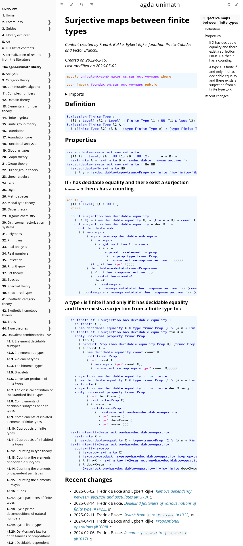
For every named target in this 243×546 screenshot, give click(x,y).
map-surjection (131, 272)
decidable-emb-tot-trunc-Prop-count (125, 268)
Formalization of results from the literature (21, 57)
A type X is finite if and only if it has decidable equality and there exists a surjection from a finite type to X (223, 78)
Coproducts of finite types (26, 430)
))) (126, 424)
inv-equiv (104, 240)
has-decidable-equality (119, 220)
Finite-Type (138, 121)
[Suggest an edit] (236, 4)
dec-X (160, 224)
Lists (8, 183)
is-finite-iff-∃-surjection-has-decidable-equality (120, 432)
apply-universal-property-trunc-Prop (110, 336)
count (186, 220)
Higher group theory (20, 170)
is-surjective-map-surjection (139, 260)
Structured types (17, 293)
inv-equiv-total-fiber (124, 288)
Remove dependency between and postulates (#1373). (132, 494)
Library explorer (16, 35)
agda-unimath (160, 4)
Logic (8, 189)
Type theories (15, 328)
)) (183, 288)
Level (88, 121)
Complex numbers (18, 93)
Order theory (14, 209)
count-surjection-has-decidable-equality (110, 216)
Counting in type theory (29, 451)
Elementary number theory (20, 108)
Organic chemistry (18, 216)
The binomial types (25, 366)
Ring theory (13, 266)
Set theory (12, 273)
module (73, 76)
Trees (9, 321)
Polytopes (12, 234)
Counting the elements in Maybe (29, 482)
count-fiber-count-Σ (114, 276)
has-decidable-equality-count (115, 352)
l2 (101, 121)
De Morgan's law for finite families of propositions (28, 533)
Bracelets (18, 372)
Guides (9, 28)
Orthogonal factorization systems (23, 224)
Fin (158, 220)
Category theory (15, 80)
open (71, 84)
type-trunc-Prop (148, 328)
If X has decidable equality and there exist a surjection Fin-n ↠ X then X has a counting (223, 51)
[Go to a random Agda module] (91, 4)
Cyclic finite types (24, 525)
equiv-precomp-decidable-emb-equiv (124, 236)
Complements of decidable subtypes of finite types (27, 406)
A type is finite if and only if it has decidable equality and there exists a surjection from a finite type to (126, 305)
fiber (108, 264)
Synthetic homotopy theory (19, 312)
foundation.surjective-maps (117, 84)
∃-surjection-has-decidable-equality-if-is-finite (119, 376)
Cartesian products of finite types (27, 381)
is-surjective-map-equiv (118, 368)
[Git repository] (229, 4)
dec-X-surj (179, 388)
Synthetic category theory (18, 301)
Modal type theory (18, 203)
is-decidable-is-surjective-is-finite (103, 152)
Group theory (14, 163)
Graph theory (14, 157)
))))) (172, 368)
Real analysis (14, 247)
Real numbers (15, 253)
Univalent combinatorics (23, 335)
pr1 (120, 264)
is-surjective (168, 160)
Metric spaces (15, 196)
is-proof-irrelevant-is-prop (130, 252)
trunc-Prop (185, 344)
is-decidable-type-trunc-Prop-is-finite (129, 172)
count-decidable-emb (94, 228)
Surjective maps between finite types (220, 20)
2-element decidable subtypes (26, 343)
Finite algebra (15, 117)
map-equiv (96, 232)
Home (8, 15)
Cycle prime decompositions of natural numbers (26, 513)
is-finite (80, 160)
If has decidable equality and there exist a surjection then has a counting (127, 185)
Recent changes (216, 96)
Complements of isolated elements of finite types (29, 419)
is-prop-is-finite (100, 452)
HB (153, 164)
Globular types (15, 150)
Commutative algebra (21, 86)
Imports (76, 94)
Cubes (16, 491)
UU (163, 121)
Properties (213, 35)
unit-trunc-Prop (102, 356)
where (166, 76)
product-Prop (95, 344)
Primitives (12, 240)
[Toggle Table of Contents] (62, 4)
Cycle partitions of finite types (29, 500)
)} (151, 272)
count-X (94, 348)
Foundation (13, 131)
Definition (212, 29)
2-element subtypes (25, 352)
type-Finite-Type (141, 129)
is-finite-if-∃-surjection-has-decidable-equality (119, 320)
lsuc (183, 121)
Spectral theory (16, 286)
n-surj (101, 404)
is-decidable (139, 160)
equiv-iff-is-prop (92, 448)
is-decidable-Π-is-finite (95, 168)
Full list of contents (18, 48)
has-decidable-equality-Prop (138, 344)
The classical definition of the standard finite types (30, 392)
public (151, 84)
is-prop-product (98, 456)
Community (12, 22)
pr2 (120, 364)
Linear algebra (15, 176)
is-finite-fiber (186, 172)
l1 (75, 121)
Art (6, 41)
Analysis (10, 74)
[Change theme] (72, 4)
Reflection (12, 260)
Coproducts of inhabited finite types (30, 441)
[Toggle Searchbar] (81, 4)
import (83, 84)
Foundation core (17, 137)
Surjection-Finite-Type (89, 117)
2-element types (23, 359)
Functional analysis (19, 144)
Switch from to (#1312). (157, 514)
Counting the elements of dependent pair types (29, 470)
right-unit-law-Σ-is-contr (124, 244)
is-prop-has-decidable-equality (145, 456)
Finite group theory (19, 124)
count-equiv (110, 284)
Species (10, 279)
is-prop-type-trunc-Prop (134, 256)
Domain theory (16, 100)
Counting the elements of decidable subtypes (29, 459)
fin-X (174, 332)
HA (147, 164)
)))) (179, 260)
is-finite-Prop (105, 400)
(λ (111, 129)
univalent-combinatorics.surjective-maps (120, 76)
